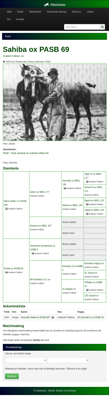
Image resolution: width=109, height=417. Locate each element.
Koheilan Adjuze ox (94, 263)
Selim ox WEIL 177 (39, 192)
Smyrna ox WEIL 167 (41, 225)
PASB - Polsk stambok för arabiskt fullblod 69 (26, 153)
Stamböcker (35, 11)
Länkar (90, 11)
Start (9, 11)
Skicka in (76, 11)
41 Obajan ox (69, 289)
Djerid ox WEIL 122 (94, 200)
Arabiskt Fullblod (11, 56)
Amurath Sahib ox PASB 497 (35, 317)
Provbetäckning (13, 347)
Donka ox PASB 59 (13, 268)
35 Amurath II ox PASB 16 (90, 317)
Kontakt (20, 19)
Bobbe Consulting (66, 390)
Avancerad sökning (56, 11)
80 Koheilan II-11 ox (40, 279)
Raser (20, 11)
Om (8, 19)
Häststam (55, 5)
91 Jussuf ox (91, 273)
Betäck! (11, 376)
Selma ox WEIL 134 (72, 205)
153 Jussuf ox (92, 295)
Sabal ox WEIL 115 (94, 210)
